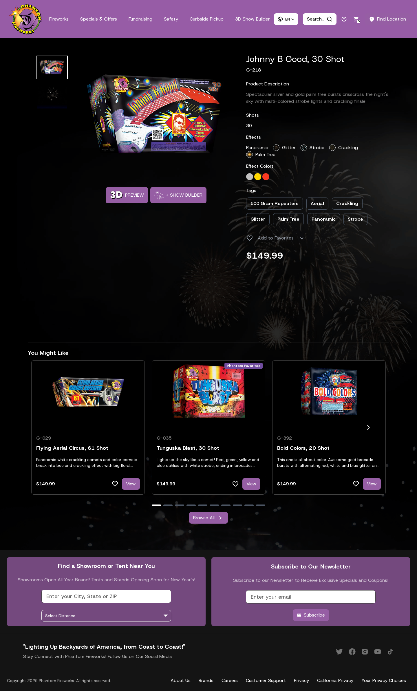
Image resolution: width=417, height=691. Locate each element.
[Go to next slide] (368, 427)
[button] (286, 19)
